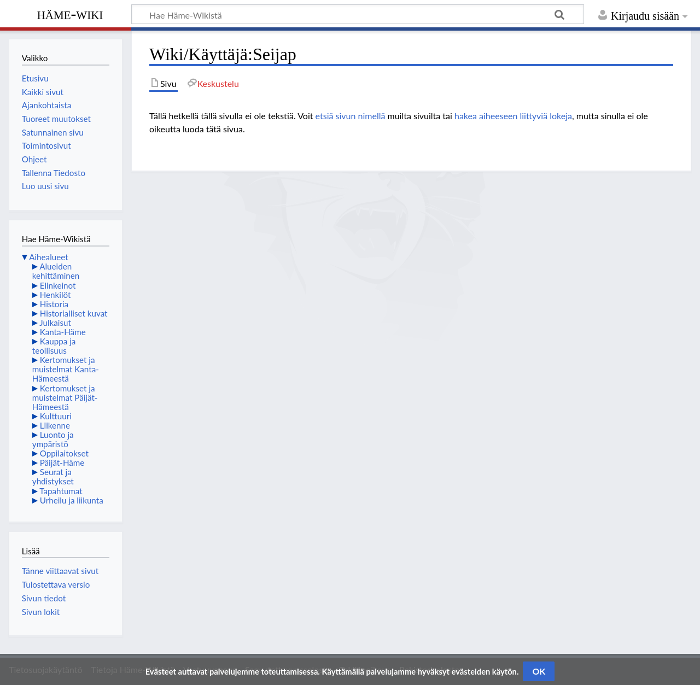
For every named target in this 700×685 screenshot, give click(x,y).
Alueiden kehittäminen (55, 270)
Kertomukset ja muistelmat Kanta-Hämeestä (65, 369)
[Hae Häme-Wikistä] (358, 14)
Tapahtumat (61, 491)
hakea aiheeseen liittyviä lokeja (513, 115)
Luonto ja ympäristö (53, 439)
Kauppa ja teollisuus (54, 345)
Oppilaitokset (64, 453)
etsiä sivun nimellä (351, 115)
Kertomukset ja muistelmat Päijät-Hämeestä (65, 397)
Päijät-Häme (62, 462)
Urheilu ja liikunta (71, 500)
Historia (54, 304)
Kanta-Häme (63, 332)
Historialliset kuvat (74, 313)
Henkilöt (55, 295)
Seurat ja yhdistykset (53, 476)
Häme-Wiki (70, 13)
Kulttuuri (56, 416)
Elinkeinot (58, 285)
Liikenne (55, 425)
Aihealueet (48, 257)
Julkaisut (55, 322)
